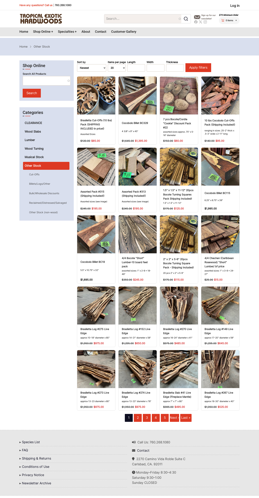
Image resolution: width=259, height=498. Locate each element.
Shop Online (42, 31)
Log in (235, 6)
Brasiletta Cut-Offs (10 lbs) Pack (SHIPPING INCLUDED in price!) (96, 124)
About (85, 31)
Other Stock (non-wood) (43, 212)
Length (131, 62)
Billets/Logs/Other (39, 183)
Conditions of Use (35, 467)
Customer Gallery (123, 31)
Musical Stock (34, 157)
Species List (31, 442)
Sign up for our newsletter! (208, 17)
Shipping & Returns (36, 458)
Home (23, 31)
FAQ (25, 450)
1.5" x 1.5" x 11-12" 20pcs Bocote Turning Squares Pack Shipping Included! (178, 194)
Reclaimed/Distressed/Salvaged (48, 202)
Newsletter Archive (36, 483)
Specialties (66, 31)
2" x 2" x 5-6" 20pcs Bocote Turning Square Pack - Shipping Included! (178, 263)
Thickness (172, 62)
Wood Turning (34, 148)
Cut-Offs (34, 174)
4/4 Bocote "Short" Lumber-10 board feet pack (135, 262)
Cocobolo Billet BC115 (217, 193)
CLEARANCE (33, 123)
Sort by (81, 62)
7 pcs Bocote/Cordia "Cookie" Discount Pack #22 (177, 123)
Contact (100, 31)
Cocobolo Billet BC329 (135, 122)
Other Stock (33, 165)
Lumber (30, 140)
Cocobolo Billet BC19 (92, 261)
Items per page (117, 62)
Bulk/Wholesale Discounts (44, 193)
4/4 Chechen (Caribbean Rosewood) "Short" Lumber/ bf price (219, 262)
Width (150, 62)
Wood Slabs (33, 131)
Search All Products (34, 74)
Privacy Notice (33, 475)
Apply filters (198, 67)
